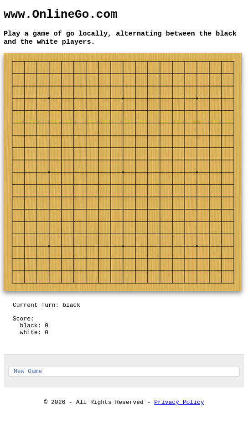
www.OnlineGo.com (61, 16)
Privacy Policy (179, 418)
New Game (28, 386)
